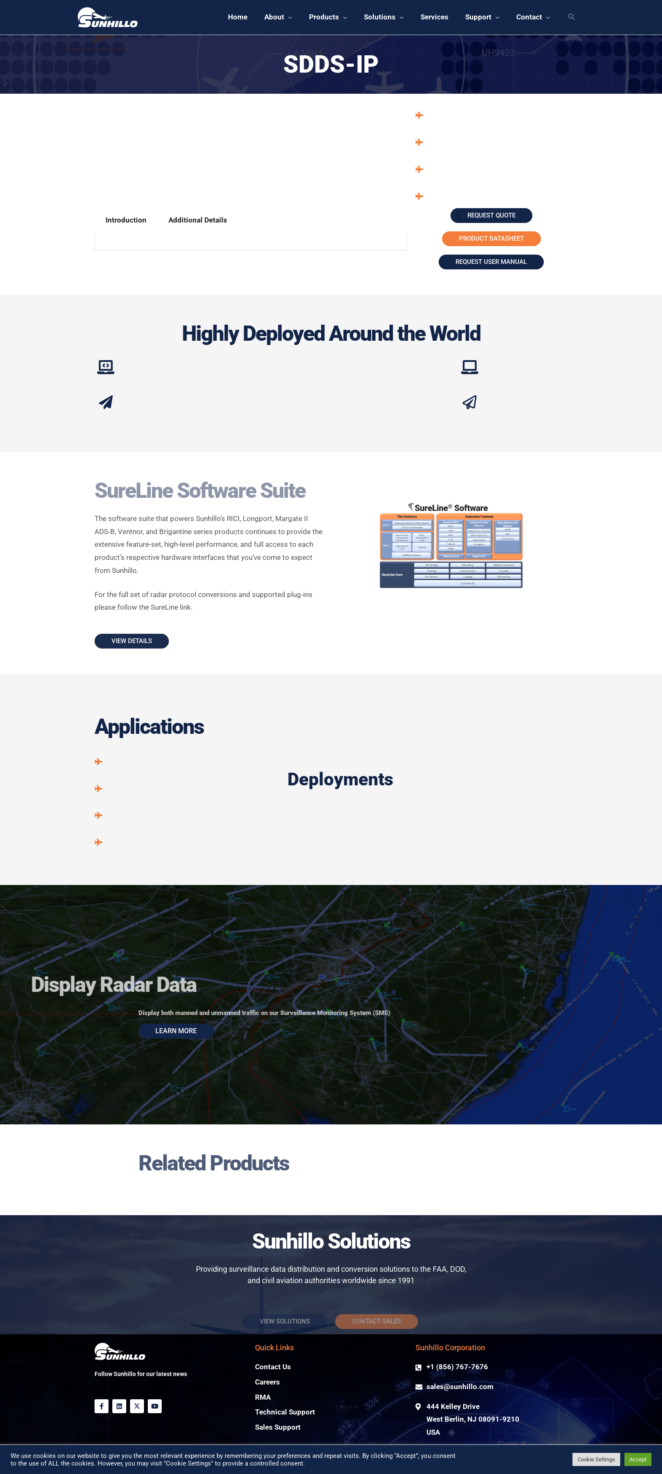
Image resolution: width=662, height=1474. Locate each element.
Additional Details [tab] (197, 220)
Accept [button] (637, 1459)
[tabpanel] (251, 241)
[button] (278, 17)
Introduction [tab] (126, 220)
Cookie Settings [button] (596, 1459)
